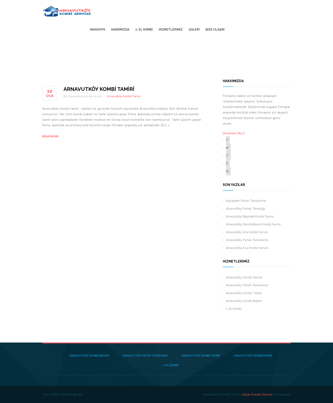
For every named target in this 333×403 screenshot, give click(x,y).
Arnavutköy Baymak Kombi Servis (250, 216)
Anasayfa (161, 11)
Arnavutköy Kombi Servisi (244, 277)
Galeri (257, 11)
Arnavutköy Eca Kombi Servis (247, 232)
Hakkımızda (184, 11)
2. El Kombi (207, 11)
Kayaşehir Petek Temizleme (246, 200)
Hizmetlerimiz (234, 11)
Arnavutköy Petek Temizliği (245, 208)
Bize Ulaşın (278, 11)
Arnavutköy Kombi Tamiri (98, 89)
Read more (50, 136)
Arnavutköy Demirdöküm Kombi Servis (253, 224)
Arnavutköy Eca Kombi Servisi (247, 248)
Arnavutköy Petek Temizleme (247, 240)
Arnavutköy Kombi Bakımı (244, 301)
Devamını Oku (234, 133)
